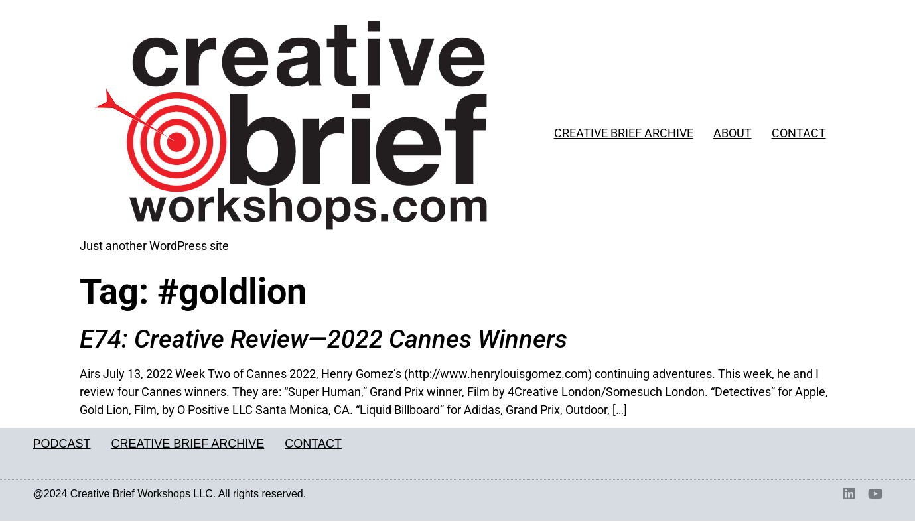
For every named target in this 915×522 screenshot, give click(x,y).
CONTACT (799, 133)
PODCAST (62, 443)
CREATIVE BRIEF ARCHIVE (623, 133)
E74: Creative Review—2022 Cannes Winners (323, 339)
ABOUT (732, 133)
